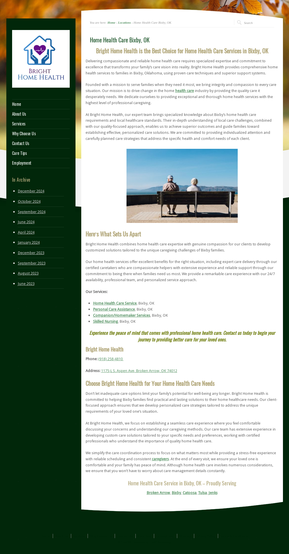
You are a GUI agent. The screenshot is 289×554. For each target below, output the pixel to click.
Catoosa (190, 492)
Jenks (213, 492)
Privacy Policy (205, 536)
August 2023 (28, 273)
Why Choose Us (24, 134)
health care (184, 90)
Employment (21, 163)
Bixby (176, 492)
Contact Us (20, 144)
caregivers (160, 458)
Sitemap (185, 536)
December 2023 (31, 252)
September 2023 (32, 263)
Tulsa (202, 492)
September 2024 (32, 211)
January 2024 (29, 242)
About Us (19, 114)
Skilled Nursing (105, 321)
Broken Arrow (158, 492)
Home (111, 22)
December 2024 (31, 191)
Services (19, 124)
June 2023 (26, 283)
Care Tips (19, 153)
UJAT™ (126, 542)
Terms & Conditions (234, 536)
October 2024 (29, 201)
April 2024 (26, 232)
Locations (124, 22)
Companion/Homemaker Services (121, 315)
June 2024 (26, 221)
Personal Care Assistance (114, 309)
